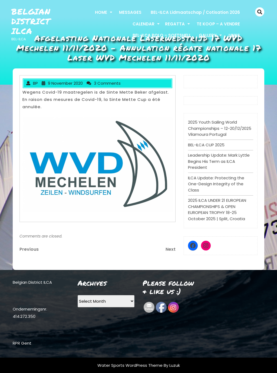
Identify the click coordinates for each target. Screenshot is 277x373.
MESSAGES (130, 12)
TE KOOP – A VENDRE (218, 24)
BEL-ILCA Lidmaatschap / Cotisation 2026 (195, 12)
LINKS (234, 35)
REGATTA (175, 24)
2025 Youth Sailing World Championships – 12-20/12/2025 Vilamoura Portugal (219, 128)
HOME (101, 12)
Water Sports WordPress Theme (130, 365)
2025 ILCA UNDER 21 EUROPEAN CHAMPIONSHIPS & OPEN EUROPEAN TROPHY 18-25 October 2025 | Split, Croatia (217, 209)
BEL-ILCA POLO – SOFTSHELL (162, 35)
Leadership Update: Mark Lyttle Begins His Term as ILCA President (219, 161)
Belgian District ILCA (31, 21)
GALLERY (208, 35)
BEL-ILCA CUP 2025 (206, 145)
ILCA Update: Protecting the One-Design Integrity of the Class (216, 184)
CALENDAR (143, 24)
